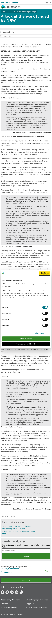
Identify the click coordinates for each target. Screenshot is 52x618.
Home (4, 12)
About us (11, 12)
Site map (4, 604)
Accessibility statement (10, 600)
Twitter (7, 592)
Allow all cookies (26, 339)
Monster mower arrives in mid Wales (16, 526)
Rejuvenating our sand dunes (13, 529)
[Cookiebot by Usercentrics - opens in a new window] (44, 273)
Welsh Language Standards (37, 600)
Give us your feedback (10, 569)
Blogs (34, 12)
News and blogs (23, 12)
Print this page (6, 572)
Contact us (26, 580)
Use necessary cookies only (26, 344)
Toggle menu (49, 6)
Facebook (2, 592)
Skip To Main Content (9, 2)
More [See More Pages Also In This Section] (4, 534)
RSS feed (21, 592)
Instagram (16, 592)
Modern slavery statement (36, 608)
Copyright (30, 604)
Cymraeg (48, 2)
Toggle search (44, 6)
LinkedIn (12, 592)
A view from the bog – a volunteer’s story (18, 531)
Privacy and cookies (9, 608)
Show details (39, 333)
